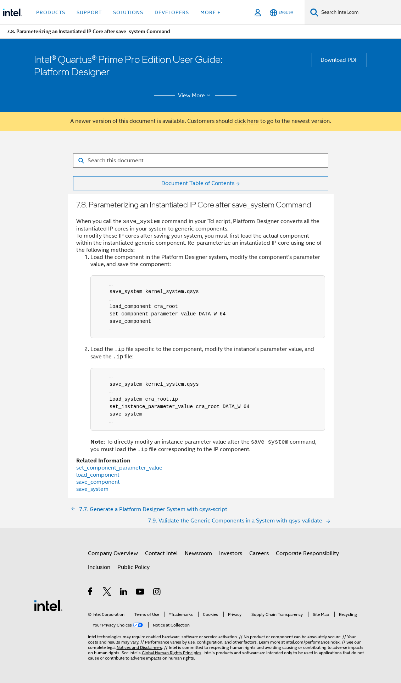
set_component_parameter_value (119, 467)
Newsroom (198, 553)
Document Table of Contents (197, 183)
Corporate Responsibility (307, 553)
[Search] (314, 12)
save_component (98, 482)
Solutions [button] (128, 12)
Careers (259, 553)
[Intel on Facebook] (90, 592)
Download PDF (339, 60)
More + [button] (210, 12)
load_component (97, 474)
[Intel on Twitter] (107, 592)
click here (246, 121)
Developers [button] (172, 12)
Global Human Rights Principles (171, 652)
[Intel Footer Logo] (48, 605)
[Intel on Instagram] (157, 592)
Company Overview (113, 553)
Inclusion (99, 567)
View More (195, 95)
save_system (92, 489)
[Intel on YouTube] (140, 592)
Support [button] (89, 12)
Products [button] (50, 12)
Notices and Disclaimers (139, 647)
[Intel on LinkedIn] (123, 592)
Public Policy (133, 567)
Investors (230, 553)
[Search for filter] (200, 160)
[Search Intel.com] (359, 12)
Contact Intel (161, 553)
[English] (281, 12)
